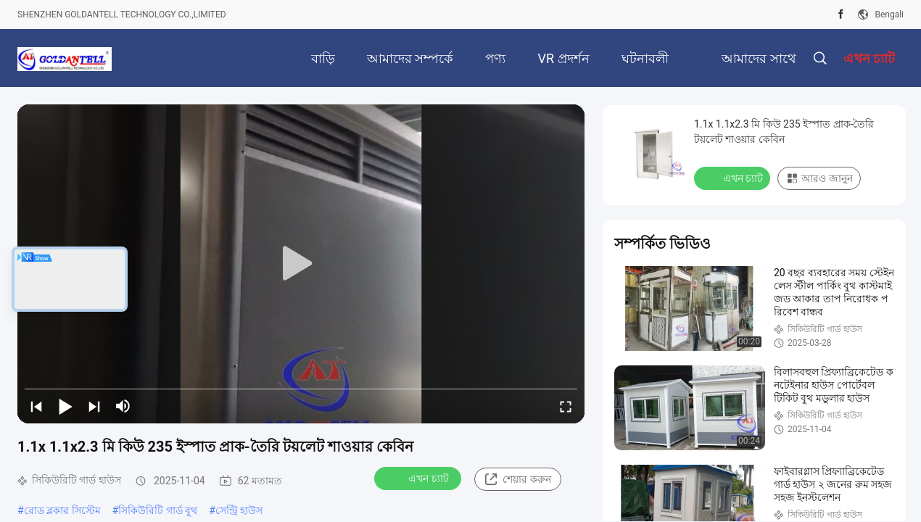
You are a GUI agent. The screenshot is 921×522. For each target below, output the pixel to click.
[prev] (36, 406)
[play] (301, 264)
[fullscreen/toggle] (565, 406)
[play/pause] (65, 406)
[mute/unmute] (123, 406)
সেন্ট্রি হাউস (239, 510)
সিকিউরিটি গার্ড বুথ (157, 510)
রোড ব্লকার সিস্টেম (62, 510)
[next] (94, 406)
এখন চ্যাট (418, 478)
